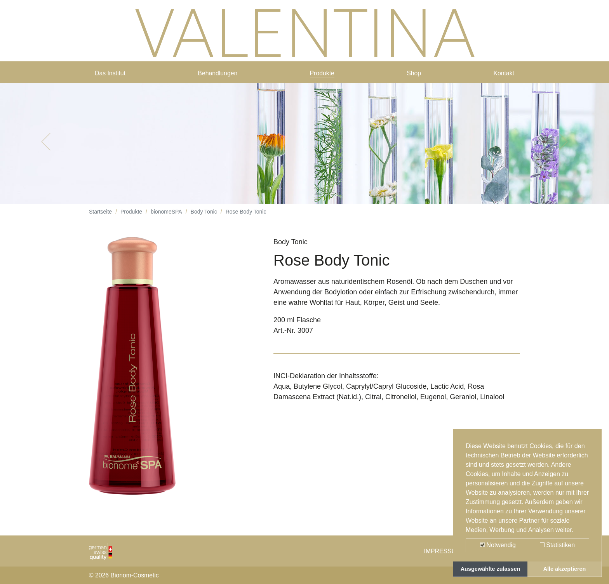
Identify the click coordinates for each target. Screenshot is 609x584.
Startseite (100, 217)
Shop (414, 74)
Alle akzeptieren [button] (564, 569)
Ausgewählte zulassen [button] (490, 569)
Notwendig (498, 545)
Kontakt (502, 74)
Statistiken (557, 545)
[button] (45, 147)
